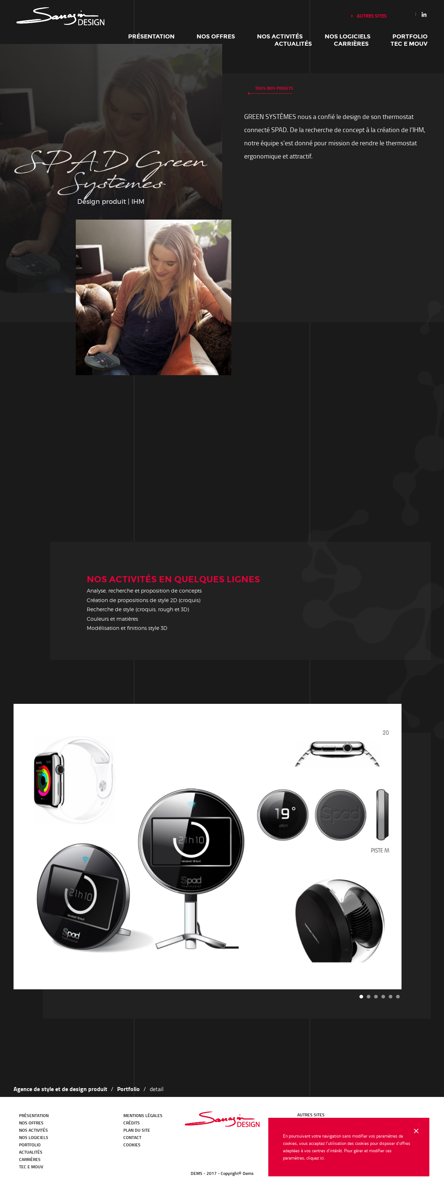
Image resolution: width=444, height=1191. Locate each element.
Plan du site (136, 1130)
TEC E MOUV (409, 43)
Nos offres (216, 36)
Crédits (131, 1123)
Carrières (351, 43)
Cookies (132, 1145)
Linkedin (424, 14)
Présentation (151, 36)
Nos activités (280, 36)
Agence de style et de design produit (60, 1088)
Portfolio (410, 36)
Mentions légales (143, 1115)
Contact (132, 1137)
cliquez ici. (315, 1158)
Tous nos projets (274, 88)
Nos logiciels (347, 36)
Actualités (293, 43)
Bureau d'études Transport (222, 1119)
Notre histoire (60, 16)
